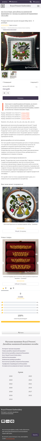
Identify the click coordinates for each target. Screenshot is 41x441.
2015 (30, 395)
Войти (4, 2)
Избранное (13, 1)
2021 (30, 384)
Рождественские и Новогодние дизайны (19, 28)
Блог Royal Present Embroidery (11, 355)
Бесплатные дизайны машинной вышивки (15, 353)
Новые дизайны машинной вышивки (13, 351)
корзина (36, 2)
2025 (30, 376)
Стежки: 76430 (25, 115)
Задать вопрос (13, 25)
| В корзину (20, 231)
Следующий (34, 82)
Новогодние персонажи (9, 29)
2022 (10, 384)
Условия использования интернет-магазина (16, 366)
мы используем (10, 438)
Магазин (3, 28)
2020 (10, 388)
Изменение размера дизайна (11, 359)
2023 (30, 380)
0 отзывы (20, 296)
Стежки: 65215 (25, 113)
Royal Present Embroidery (20, 6)
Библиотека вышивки (9, 357)
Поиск (21, 332)
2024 (10, 380)
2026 (10, 376)
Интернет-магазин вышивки (11, 349)
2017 (30, 391)
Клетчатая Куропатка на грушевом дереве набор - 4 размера (20, 224)
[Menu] (38, 6)
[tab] (5, 289)
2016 (10, 395)
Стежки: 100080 (25, 118)
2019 (30, 388)
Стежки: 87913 (25, 116)
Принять (35, 435)
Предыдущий (7, 82)
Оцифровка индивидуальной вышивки (14, 364)
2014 (10, 399)
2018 (10, 391)
